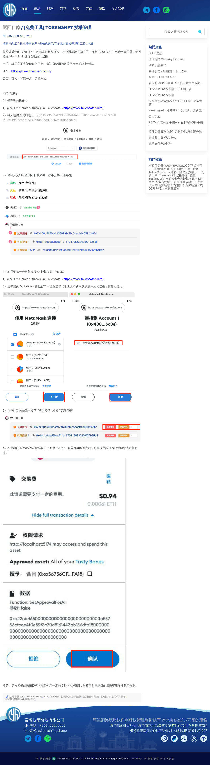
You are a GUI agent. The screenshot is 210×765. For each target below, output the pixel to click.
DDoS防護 (155, 53)
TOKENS (54, 696)
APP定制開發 (28, 699)
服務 (50, 9)
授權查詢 (77, 696)
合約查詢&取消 (91, 696)
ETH (46, 696)
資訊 (63, 9)
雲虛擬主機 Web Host (163, 137)
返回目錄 (11, 27)
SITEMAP (137, 758)
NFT (22, 696)
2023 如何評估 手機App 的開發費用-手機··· (176, 123)
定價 (89, 9)
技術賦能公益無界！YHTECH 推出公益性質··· (175, 102)
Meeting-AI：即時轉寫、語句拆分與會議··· (176, 110)
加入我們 (118, 9)
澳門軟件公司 (151, 758)
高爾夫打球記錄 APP (162, 77)
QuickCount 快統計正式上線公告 (170, 89)
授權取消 (66, 696)
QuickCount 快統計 (161, 95)
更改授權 (105, 696)
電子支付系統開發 (160, 143)
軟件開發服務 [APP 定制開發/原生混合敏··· (176, 131)
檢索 (76, 9)
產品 (37, 9)
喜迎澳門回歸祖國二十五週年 (168, 71)
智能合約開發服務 (167, 188)
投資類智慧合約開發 (168, 185)
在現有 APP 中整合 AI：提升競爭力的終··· (176, 83)
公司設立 (154, 116)
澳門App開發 (167, 758)
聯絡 (102, 9)
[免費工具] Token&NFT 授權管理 (177, 173)
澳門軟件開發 (118, 696)
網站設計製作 (157, 65)
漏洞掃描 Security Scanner (167, 59)
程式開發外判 (12, 699)
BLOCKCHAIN (34, 696)
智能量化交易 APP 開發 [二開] (171, 169)
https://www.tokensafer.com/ (31, 71)
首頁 (24, 9)
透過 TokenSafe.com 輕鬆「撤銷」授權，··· (174, 170)
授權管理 (14, 696)
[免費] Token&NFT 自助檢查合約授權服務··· (173, 177)
